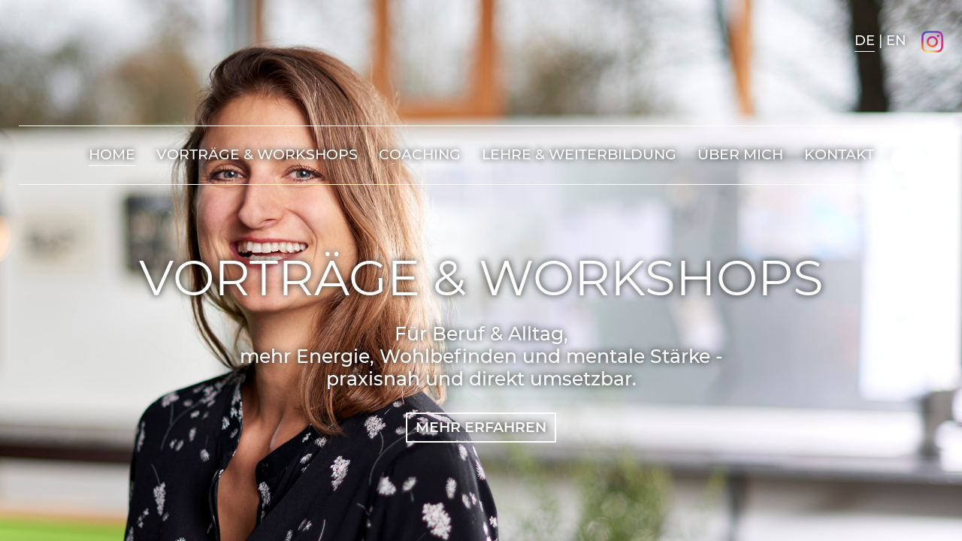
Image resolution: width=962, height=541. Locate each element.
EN (896, 40)
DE (865, 40)
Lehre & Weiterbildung (579, 154)
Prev (911, 292)
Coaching (420, 154)
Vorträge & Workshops (257, 154)
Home (112, 154)
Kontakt (839, 154)
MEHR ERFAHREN (481, 427)
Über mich (740, 154)
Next (911, 248)
